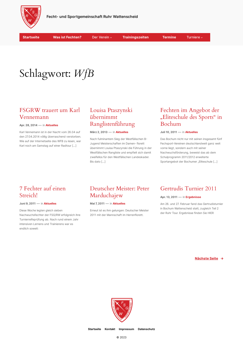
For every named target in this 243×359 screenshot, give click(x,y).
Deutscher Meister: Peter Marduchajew (119, 192)
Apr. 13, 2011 (168, 197)
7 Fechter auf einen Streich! (42, 192)
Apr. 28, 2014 (28, 125)
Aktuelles (52, 125)
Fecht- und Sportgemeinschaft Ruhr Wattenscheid (92, 16)
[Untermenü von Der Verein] (102, 37)
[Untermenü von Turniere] (195, 37)
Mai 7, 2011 (97, 203)
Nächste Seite (209, 258)
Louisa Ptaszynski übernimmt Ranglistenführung (112, 117)
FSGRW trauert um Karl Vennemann (49, 114)
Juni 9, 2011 (27, 203)
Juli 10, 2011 (168, 132)
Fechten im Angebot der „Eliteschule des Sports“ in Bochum (191, 117)
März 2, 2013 (98, 132)
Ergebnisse (193, 197)
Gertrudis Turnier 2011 (188, 188)
